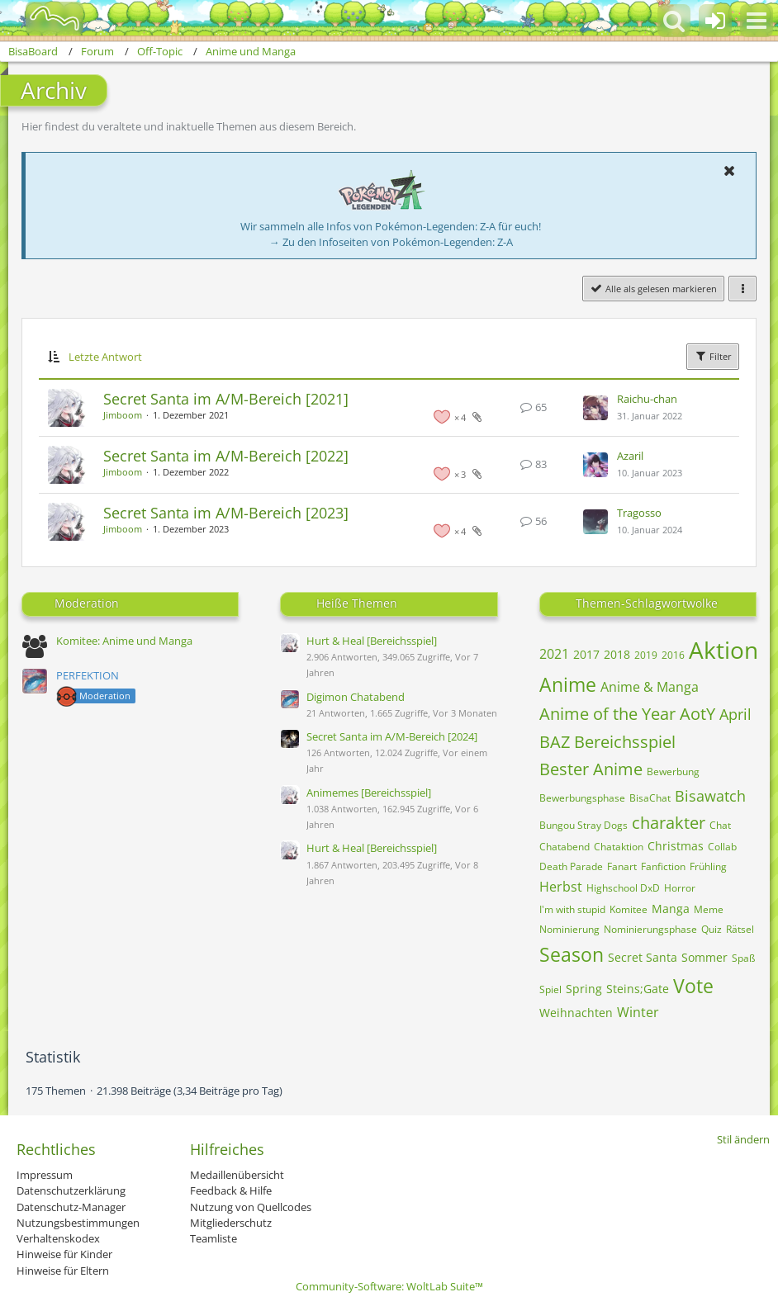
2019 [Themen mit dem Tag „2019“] (645, 655)
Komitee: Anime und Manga (124, 640)
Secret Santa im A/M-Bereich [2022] (226, 456)
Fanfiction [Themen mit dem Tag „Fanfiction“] (663, 866)
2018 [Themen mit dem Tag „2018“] (617, 654)
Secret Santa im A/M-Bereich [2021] (226, 399)
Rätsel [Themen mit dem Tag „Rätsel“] (740, 929)
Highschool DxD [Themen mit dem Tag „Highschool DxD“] (623, 888)
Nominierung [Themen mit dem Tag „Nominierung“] (569, 929)
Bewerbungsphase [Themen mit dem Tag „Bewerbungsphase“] (582, 798)
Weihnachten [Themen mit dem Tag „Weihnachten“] (576, 1012)
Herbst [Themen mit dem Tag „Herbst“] (560, 887)
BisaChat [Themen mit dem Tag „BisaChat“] (650, 798)
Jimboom (122, 415)
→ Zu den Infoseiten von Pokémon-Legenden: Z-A (391, 241)
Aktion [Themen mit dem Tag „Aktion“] (723, 649)
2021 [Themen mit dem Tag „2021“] (554, 654)
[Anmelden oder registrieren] (715, 20)
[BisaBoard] (44, 18)
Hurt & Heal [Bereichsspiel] (371, 640)
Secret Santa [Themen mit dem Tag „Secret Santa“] (642, 957)
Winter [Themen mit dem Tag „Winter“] (638, 1012)
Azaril (630, 455)
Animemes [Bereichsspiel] (368, 792)
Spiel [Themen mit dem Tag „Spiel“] (550, 989)
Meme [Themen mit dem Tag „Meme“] (708, 909)
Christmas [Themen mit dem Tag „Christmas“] (676, 846)
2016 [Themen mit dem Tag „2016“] (673, 655)
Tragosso (639, 512)
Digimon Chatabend (355, 696)
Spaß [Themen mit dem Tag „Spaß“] (743, 958)
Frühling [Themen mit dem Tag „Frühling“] (708, 866)
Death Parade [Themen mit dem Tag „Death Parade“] (571, 866)
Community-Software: (389, 1286)
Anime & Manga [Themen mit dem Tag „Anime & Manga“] (649, 687)
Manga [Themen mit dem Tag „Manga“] (671, 908)
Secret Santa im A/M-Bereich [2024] (391, 736)
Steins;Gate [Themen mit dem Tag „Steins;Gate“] (637, 988)
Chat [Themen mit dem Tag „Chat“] (720, 825)
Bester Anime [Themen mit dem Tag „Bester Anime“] (591, 769)
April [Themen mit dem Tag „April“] (735, 714)
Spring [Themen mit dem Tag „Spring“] (584, 988)
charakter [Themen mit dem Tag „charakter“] (668, 823)
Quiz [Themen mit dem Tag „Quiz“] (711, 929)
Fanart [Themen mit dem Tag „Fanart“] (622, 866)
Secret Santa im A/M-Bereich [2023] (226, 513)
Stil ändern (743, 1139)
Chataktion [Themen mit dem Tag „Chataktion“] (618, 847)
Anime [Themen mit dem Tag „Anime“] (567, 684)
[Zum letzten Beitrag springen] (595, 408)
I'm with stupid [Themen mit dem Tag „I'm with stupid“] (572, 909)
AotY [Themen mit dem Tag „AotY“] (697, 714)
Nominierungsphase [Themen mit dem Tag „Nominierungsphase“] (650, 929)
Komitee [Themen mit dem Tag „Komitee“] (629, 909)
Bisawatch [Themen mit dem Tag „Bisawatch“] (710, 796)
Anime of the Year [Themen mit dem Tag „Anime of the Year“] (607, 714)
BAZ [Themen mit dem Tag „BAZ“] (554, 742)
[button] (756, 20)
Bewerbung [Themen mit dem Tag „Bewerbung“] (673, 771)
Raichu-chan (647, 398)
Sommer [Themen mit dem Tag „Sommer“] (704, 957)
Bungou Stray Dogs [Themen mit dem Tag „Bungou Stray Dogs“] (583, 825)
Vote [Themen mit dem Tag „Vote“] (693, 986)
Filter (713, 355)
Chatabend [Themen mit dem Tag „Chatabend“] (564, 847)
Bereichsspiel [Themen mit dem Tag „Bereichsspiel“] (625, 742)
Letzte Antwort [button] (105, 356)
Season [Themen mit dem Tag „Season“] (571, 954)
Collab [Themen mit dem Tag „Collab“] (722, 847)
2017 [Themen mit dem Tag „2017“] (586, 654)
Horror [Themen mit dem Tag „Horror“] (679, 888)
